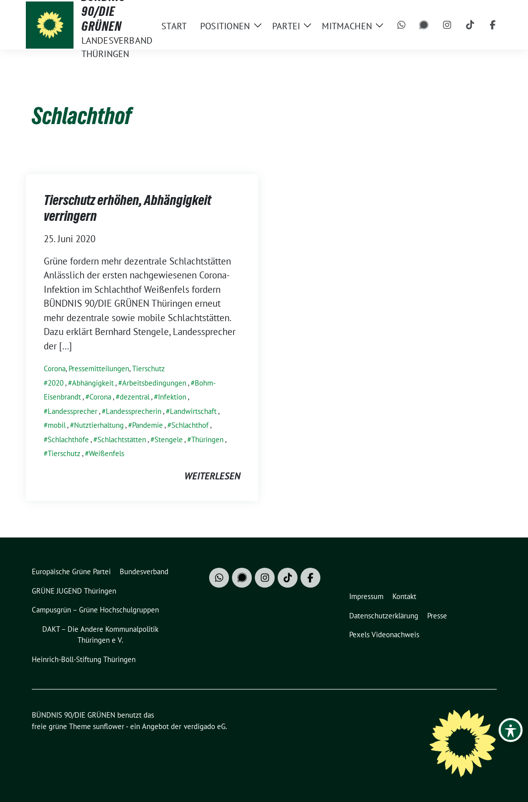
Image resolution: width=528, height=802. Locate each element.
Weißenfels (106, 453)
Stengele (168, 439)
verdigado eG (205, 726)
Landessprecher (72, 411)
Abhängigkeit (93, 383)
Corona (55, 368)
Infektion (172, 396)
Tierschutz (148, 368)
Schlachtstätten (121, 439)
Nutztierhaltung (99, 425)
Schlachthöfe (68, 439)
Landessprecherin (133, 411)
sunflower (108, 726)
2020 (56, 383)
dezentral (135, 396)
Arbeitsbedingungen (154, 383)
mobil (57, 425)
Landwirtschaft (193, 411)
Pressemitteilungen (99, 368)
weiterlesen (212, 476)
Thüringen (207, 439)
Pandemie (147, 425)
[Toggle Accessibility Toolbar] (511, 730)
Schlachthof (190, 425)
